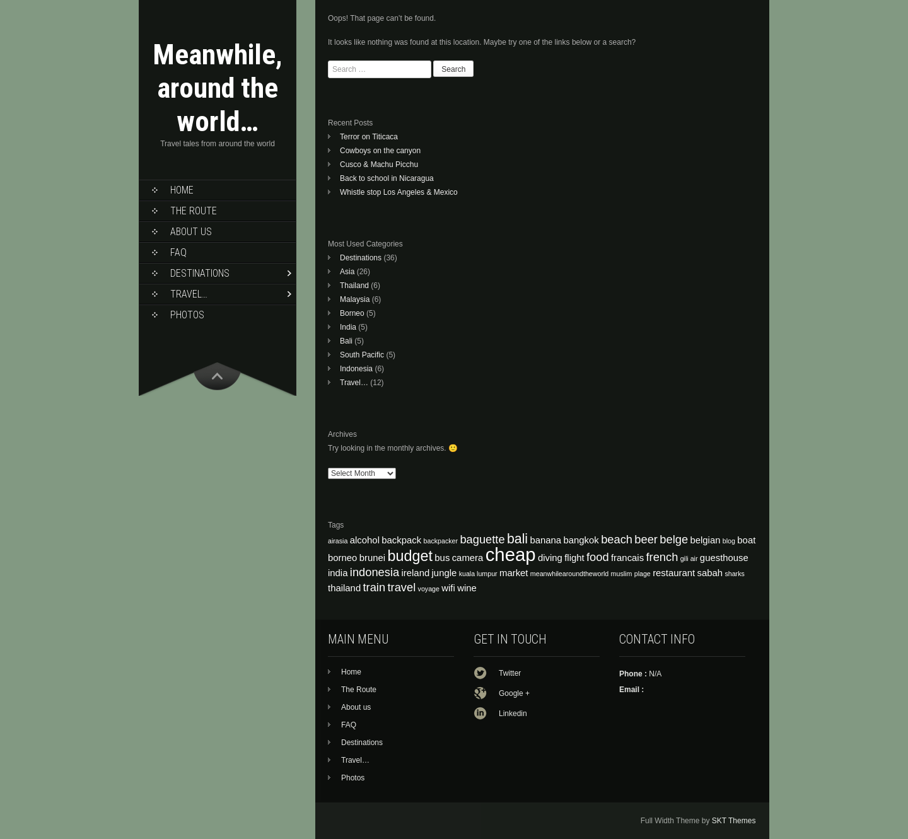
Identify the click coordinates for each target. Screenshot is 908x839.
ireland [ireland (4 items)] (416, 573)
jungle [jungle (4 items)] (444, 573)
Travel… (188, 294)
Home (182, 190)
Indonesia (356, 368)
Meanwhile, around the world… (217, 88)
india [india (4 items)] (337, 573)
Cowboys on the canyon (380, 150)
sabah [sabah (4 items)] (710, 573)
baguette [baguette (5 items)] (482, 539)
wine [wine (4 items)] (467, 588)
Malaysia (355, 299)
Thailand (354, 285)
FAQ (178, 252)
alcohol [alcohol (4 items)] (365, 540)
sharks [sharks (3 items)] (734, 573)
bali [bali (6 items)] (517, 539)
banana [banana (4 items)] (545, 540)
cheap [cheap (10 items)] (511, 554)
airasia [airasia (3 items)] (337, 541)
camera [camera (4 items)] (468, 558)
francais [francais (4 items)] (627, 558)
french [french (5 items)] (662, 557)
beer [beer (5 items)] (646, 539)
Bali (346, 341)
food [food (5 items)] (597, 557)
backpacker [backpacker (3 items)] (441, 541)
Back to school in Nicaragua (387, 178)
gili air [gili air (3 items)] (689, 558)
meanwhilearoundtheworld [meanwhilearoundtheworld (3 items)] (569, 573)
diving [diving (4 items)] (550, 558)
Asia (347, 271)
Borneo (352, 313)
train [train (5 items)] (374, 587)
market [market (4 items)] (513, 573)
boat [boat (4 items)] (746, 540)
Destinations (200, 273)
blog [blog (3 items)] (729, 541)
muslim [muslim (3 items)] (621, 573)
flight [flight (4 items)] (574, 558)
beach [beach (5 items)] (616, 539)
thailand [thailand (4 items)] (344, 588)
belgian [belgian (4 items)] (705, 540)
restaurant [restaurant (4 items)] (674, 573)
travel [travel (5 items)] (401, 587)
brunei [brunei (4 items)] (372, 558)
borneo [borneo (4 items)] (342, 558)
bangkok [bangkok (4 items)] (580, 540)
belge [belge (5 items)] (674, 539)
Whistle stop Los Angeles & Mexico (399, 192)
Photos (187, 315)
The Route (193, 211)
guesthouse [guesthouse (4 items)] (724, 558)
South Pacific (362, 354)
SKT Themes (734, 820)
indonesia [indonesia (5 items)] (374, 572)
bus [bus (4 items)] (442, 558)
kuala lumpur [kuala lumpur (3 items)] (478, 573)
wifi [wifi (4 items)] (448, 588)
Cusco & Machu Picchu (379, 164)
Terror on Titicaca (369, 136)
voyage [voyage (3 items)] (428, 589)
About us (191, 232)
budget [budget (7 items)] (410, 556)
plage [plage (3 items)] (642, 573)
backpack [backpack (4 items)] (401, 540)
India (348, 327)
